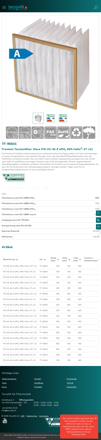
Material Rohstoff (10, 231)
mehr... (4, 194)
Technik (70, 383)
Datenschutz (31, 416)
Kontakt (37, 379)
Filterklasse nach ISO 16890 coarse (19, 214)
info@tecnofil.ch (9, 410)
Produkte (38, 387)
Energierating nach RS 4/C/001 (16, 225)
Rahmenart (7, 236)
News (4, 387)
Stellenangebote (9, 379)
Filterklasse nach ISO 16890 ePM (18, 198)
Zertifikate (38, 383)
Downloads (72, 379)
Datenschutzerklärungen (55, 437)
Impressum (44, 416)
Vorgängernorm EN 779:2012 (15, 220)
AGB (22, 416)
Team (4, 383)
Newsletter (72, 387)
